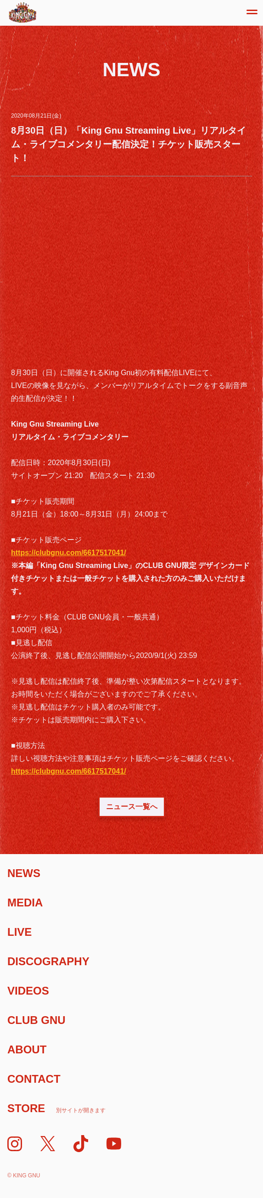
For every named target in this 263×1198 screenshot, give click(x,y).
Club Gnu (36, 1020)
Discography (48, 961)
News (23, 873)
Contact (34, 1079)
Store (56, 1108)
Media (25, 902)
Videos (28, 990)
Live (19, 932)
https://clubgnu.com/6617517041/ (68, 553)
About (26, 1049)
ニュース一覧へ (131, 806)
